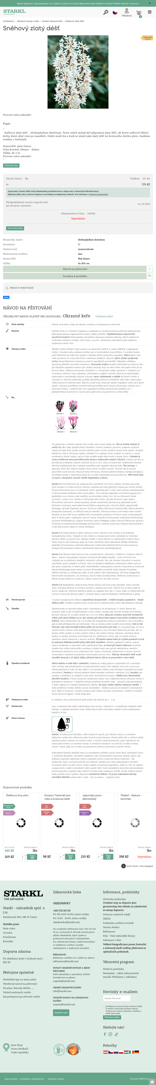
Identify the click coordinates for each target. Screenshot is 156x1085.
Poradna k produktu (75, 276)
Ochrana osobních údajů (116, 914)
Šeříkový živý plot (17, 795)
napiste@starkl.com (64, 980)
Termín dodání (111, 927)
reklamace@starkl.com (66, 961)
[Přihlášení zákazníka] (127, 12)
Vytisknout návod (104, 316)
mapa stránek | (11, 1078)
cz (115, 12)
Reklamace (109, 931)
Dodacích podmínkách (98, 194)
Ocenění (7, 932)
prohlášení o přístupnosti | (32, 1078)
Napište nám (61, 1013)
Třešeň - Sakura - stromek (131, 797)
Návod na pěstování (75, 269)
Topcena (46, 806)
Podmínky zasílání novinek (118, 922)
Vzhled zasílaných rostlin (17, 992)
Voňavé (8, 813)
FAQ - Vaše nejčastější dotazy (119, 935)
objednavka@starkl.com (66, 922)
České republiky (20, 1052)
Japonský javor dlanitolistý (92, 797)
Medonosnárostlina (147, 38)
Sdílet (6, 297)
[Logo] (14, 13)
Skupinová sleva (84, 813)
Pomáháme (9, 936)
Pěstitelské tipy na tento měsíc (19, 979)
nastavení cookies (56, 1078)
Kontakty (8, 941)
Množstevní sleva (8, 806)
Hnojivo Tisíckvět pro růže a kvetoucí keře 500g (57, 797)
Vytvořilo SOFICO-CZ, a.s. (141, 1078)
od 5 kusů (9, 847)
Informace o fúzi (112, 940)
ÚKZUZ (107, 918)
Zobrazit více (11, 165)
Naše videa (9, 928)
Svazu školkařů (19, 1048)
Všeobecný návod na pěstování (20, 983)
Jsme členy (17, 1044)
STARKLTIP (46, 813)
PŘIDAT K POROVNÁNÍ (21, 287)
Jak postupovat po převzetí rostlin (21, 996)
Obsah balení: (30, 847)
